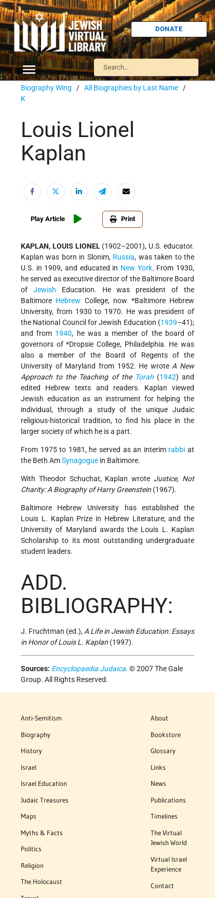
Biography (35, 734)
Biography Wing (46, 88)
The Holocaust (41, 881)
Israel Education (44, 783)
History (31, 750)
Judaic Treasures (45, 800)
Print (122, 219)
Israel (28, 767)
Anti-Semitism (41, 718)
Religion (32, 865)
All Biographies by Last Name (131, 88)
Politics (31, 849)
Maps (28, 816)
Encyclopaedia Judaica (88, 668)
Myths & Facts (42, 832)
